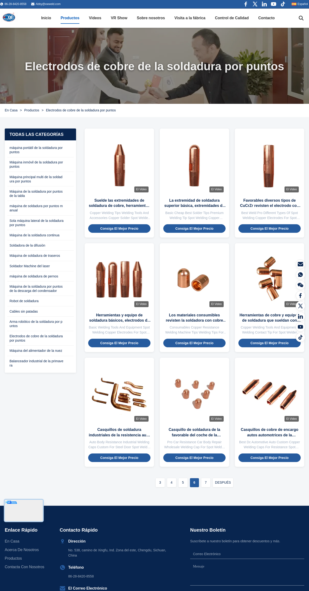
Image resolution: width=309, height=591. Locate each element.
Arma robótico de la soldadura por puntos (36, 324)
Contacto (266, 18)
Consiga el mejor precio (119, 228)
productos (13, 558)
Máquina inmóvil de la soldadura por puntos (36, 164)
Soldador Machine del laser (30, 266)
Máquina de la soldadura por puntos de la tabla (36, 194)
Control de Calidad (232, 18)
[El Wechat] (300, 285)
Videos (95, 18)
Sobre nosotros (151, 18)
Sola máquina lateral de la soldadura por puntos (36, 223)
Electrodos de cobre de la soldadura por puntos (36, 338)
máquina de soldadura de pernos (34, 276)
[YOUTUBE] (300, 327)
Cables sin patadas (24, 311)
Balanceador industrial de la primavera (36, 363)
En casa (12, 541)
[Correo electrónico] (300, 264)
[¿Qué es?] (300, 274)
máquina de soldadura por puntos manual (36, 208)
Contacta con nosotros (24, 567)
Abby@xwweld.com (48, 4)
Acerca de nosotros (22, 550)
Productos (70, 18)
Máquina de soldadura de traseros (35, 255)
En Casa (11, 110)
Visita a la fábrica (189, 18)
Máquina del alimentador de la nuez (36, 351)
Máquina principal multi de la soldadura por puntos (36, 179)
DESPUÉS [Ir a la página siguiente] (223, 482)
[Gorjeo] (300, 306)
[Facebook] (300, 295)
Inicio (46, 18)
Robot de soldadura (24, 301)
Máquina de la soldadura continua (34, 235)
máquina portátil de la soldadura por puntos (36, 150)
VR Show (119, 18)
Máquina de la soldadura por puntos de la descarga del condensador (36, 289)
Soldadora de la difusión (27, 245)
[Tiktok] (300, 337)
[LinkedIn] (300, 316)
